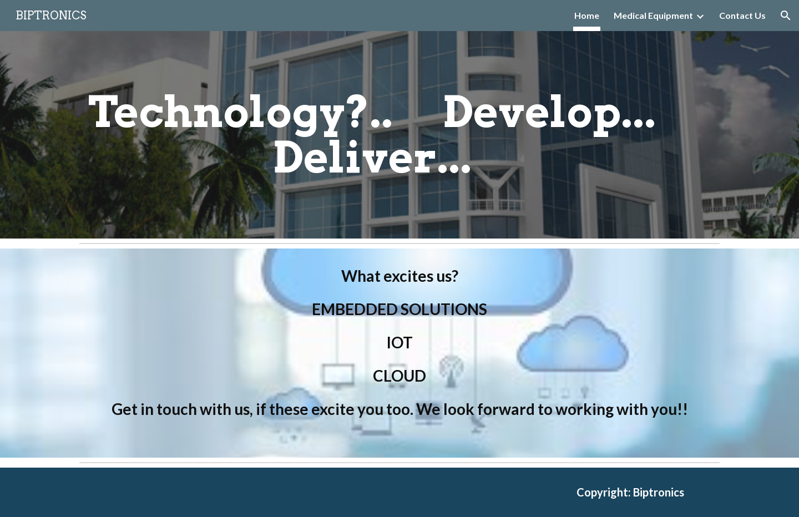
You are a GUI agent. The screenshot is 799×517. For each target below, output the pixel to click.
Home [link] (586, 15)
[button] (785, 15)
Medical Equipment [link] (653, 15)
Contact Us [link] (742, 15)
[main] (372, 135)
